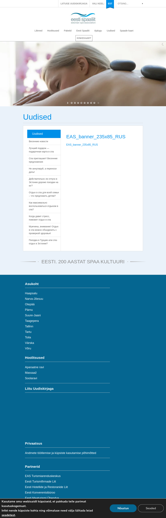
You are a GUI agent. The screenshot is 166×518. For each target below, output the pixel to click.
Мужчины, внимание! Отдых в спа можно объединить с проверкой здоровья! (43, 230)
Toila (28, 337)
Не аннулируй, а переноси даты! (43, 170)
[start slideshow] (68, 103)
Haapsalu (31, 293)
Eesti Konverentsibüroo (40, 492)
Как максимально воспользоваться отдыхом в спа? (43, 206)
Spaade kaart (126, 30)
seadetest (8, 515)
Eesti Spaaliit (82, 30)
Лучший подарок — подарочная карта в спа (41, 150)
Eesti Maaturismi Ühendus (42, 498)
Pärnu (29, 309)
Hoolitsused (53, 30)
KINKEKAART (84, 38)
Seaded (151, 508)
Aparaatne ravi (34, 367)
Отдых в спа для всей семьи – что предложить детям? (44, 194)
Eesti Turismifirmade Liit (40, 481)
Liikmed (38, 30)
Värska (29, 343)
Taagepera (32, 320)
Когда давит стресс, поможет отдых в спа (40, 218)
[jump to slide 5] (84, 103)
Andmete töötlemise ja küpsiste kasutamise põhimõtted (60, 453)
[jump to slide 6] (87, 103)
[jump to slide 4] (81, 103)
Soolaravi (31, 378)
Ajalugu (98, 30)
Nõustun (123, 508)
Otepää (30, 304)
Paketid (67, 30)
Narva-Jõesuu (34, 298)
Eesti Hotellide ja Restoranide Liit (46, 487)
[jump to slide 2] (75, 103)
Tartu (28, 331)
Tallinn (29, 326)
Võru (28, 348)
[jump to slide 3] (78, 103)
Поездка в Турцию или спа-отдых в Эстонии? (43, 242)
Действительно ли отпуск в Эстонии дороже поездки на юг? (43, 182)
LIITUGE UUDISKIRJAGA (74, 3)
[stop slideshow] (98, 103)
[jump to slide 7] (91, 103)
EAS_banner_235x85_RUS (82, 144)
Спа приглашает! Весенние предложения (43, 160)
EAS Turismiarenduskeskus (43, 476)
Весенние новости (38, 141)
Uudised (111, 30)
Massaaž (31, 372)
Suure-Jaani (33, 315)
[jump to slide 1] (71, 103)
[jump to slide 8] (94, 103)
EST (110, 3)
